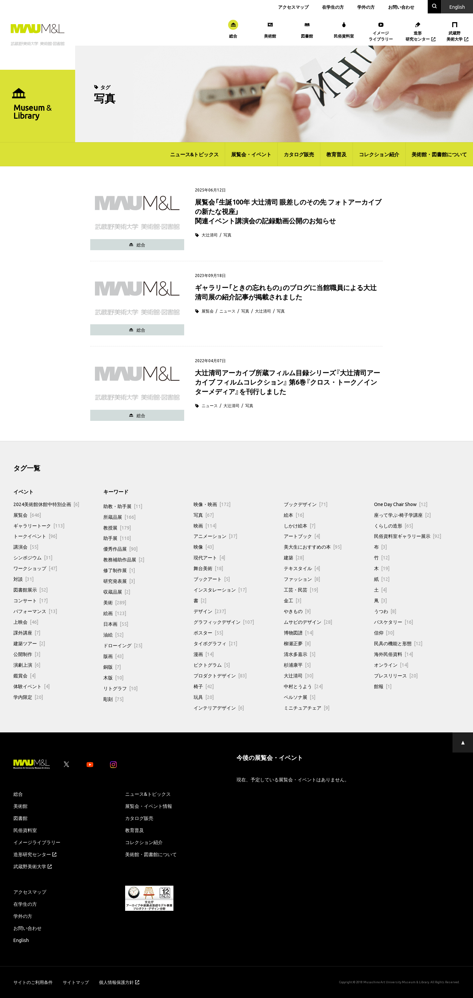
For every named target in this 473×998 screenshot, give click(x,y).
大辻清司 (210, 235)
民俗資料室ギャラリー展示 (407, 536)
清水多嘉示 (299, 654)
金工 (292, 600)
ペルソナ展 (299, 697)
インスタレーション (220, 589)
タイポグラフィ (215, 643)
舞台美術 (208, 568)
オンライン (391, 664)
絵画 (114, 613)
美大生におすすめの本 (312, 546)
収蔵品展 (116, 591)
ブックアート (212, 578)
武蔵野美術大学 (32, 866)
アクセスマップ (293, 7)
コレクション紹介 (379, 154)
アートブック (302, 536)
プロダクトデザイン (220, 675)
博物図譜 (298, 632)
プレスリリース (396, 675)
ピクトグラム (212, 664)
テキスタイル (302, 568)
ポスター (208, 632)
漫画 (204, 654)
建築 (294, 557)
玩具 (204, 697)
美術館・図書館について (439, 154)
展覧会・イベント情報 (148, 805)
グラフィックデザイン (224, 621)
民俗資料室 (25, 830)
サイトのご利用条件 (33, 982)
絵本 (294, 514)
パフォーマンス (35, 611)
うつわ (385, 611)
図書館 (20, 818)
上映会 (25, 621)
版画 (113, 656)
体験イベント (31, 686)
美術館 (20, 805)
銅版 (112, 666)
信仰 (384, 632)
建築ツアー (29, 643)
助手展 (117, 538)
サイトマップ (76, 982)
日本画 (115, 623)
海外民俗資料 (393, 654)
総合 (18, 793)
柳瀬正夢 (297, 643)
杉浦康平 (297, 664)
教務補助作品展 (123, 559)
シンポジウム (32, 557)
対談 (23, 578)
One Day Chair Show (400, 504)
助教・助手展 (122, 506)
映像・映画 (212, 504)
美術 (114, 602)
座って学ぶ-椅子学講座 (402, 514)
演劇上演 (26, 664)
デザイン (210, 611)
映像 (204, 546)
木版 (113, 677)
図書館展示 (30, 589)
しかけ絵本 (299, 525)
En (457, 6)
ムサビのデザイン (308, 621)
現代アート (209, 557)
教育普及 (336, 154)
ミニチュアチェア (306, 707)
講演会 (25, 546)
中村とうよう (303, 686)
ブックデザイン (305, 504)
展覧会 (208, 311)
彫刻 (113, 699)
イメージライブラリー (36, 842)
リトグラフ (120, 688)
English (21, 940)
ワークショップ (35, 568)
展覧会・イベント (251, 154)
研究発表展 (119, 580)
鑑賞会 (24, 675)
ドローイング (122, 645)
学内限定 (28, 697)
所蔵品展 (119, 516)
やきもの (297, 611)
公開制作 (26, 654)
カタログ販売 (299, 154)
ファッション (302, 578)
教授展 (117, 527)
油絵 (113, 634)
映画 (205, 525)
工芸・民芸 (301, 589)
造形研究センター (34, 854)
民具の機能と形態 (398, 643)
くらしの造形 (393, 525)
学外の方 (366, 7)
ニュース (227, 311)
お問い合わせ (401, 7)
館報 (382, 686)
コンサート (30, 600)
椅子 (204, 686)
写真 (227, 235)
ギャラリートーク (38, 525)
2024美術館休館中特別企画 (46, 504)
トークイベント (35, 536)
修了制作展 (119, 570)
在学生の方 (333, 7)
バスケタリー (393, 621)
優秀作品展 (120, 548)
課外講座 (26, 632)
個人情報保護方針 (119, 982)
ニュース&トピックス (194, 154)
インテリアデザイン (219, 707)
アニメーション (215, 536)
